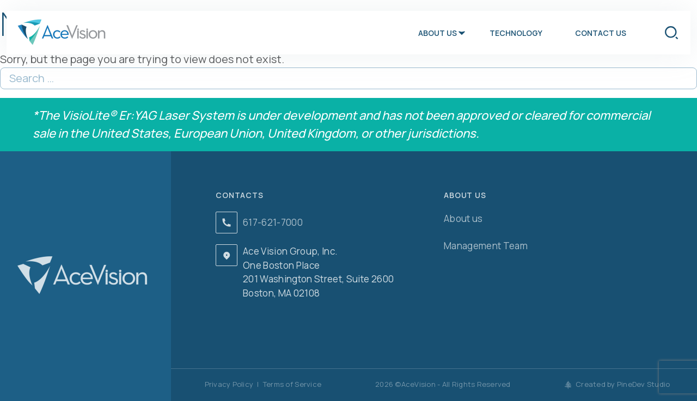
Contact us (600, 33)
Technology (516, 33)
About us (437, 33)
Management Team (486, 245)
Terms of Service (292, 384)
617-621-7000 (273, 222)
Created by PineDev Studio (617, 384)
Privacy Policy (229, 384)
